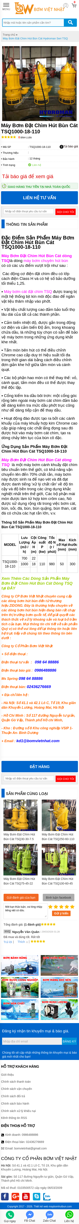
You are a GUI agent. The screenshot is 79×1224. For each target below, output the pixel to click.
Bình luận (25, 137)
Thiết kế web (41, 1206)
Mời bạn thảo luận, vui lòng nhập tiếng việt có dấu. (26, 911)
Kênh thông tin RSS (14, 1118)
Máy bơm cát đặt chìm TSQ (28, 291)
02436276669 (35, 1142)
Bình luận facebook (58, 897)
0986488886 (30, 1134)
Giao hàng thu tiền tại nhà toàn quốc (39, 186)
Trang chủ (9, 34)
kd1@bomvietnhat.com (38, 741)
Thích (20, 941)
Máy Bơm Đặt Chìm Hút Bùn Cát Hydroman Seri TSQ (35, 38)
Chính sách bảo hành (15, 1103)
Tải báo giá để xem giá (27, 176)
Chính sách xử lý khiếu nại (18, 1111)
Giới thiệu (7, 1074)
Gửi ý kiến (61, 913)
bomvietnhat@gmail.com (30, 1148)
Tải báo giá (69, 146)
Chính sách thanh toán (16, 1081)
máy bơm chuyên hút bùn (46, 260)
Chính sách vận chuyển (16, 1088)
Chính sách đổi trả (13, 1096)
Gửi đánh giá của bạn (21, 897)
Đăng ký (69, 1041)
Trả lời (8, 942)
